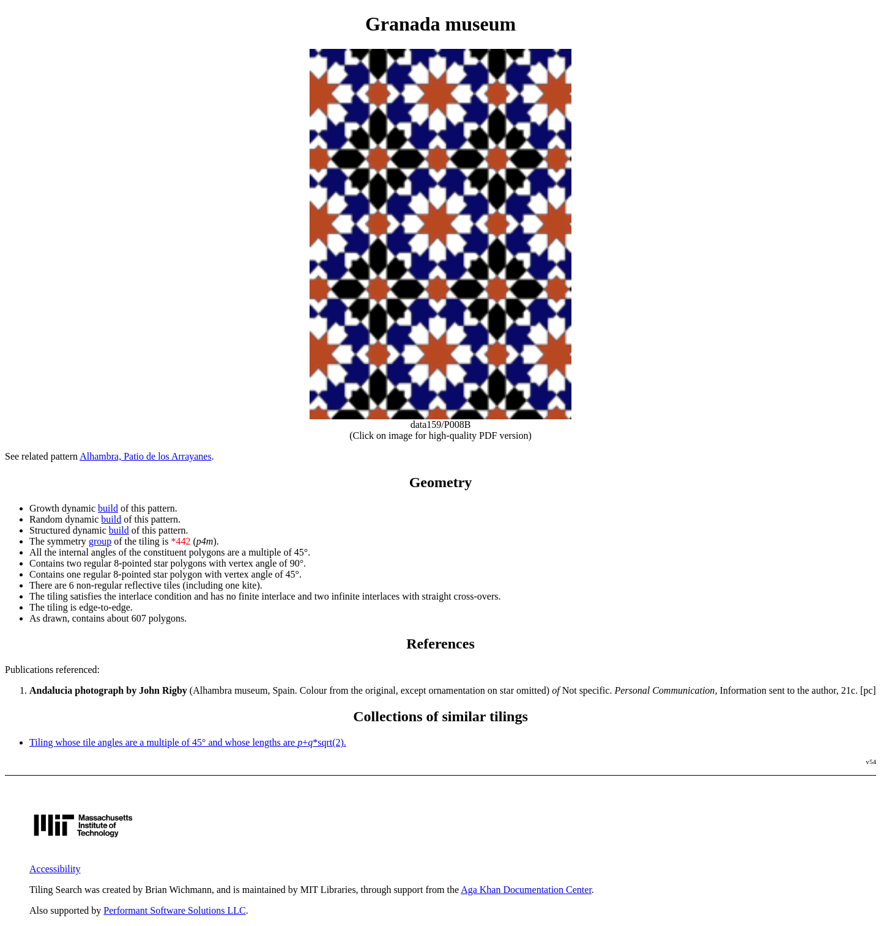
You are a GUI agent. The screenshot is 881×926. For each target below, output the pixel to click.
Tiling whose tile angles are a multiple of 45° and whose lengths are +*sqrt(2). (187, 742)
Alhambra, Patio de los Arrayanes (146, 456)
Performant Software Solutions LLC (174, 910)
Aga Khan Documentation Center (526, 889)
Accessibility (55, 869)
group (100, 541)
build (108, 508)
